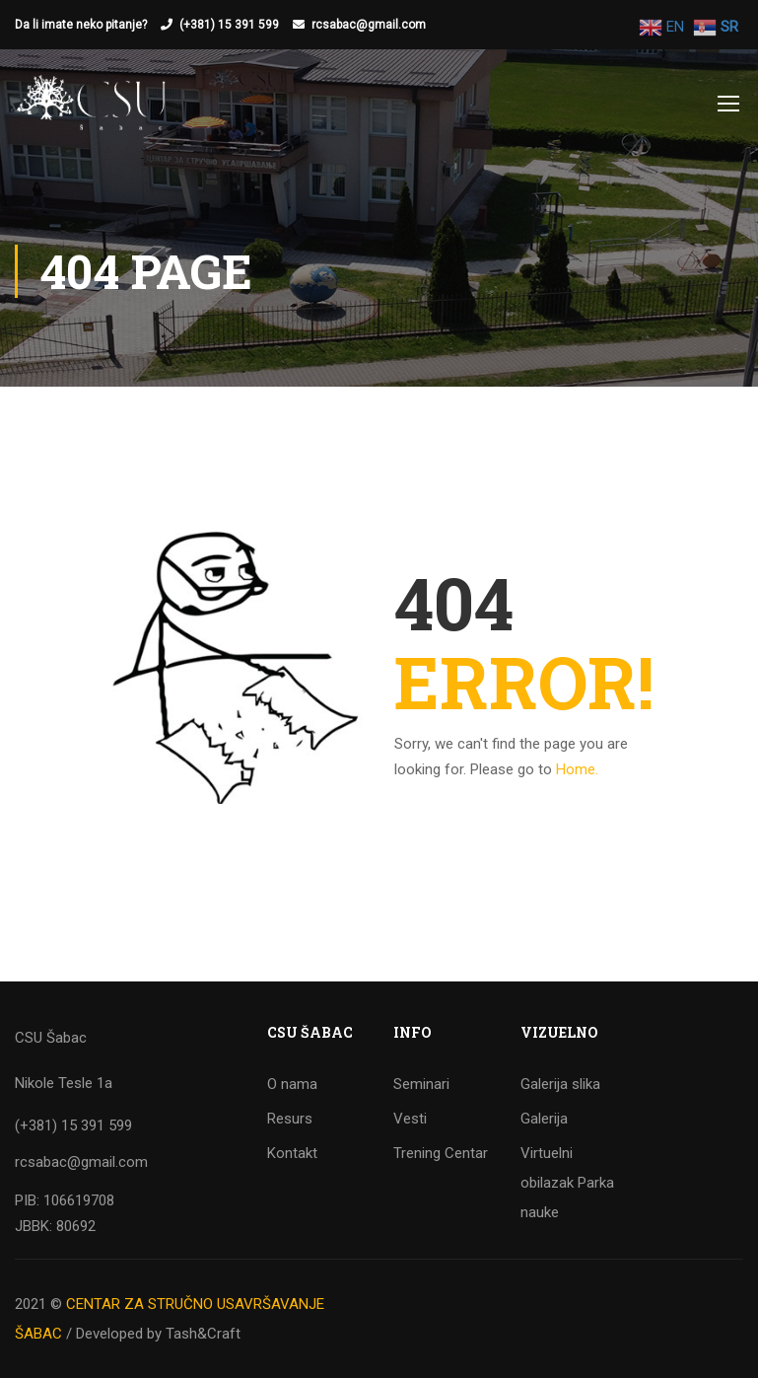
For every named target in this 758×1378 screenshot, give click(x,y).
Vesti (410, 1118)
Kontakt (292, 1153)
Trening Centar (440, 1153)
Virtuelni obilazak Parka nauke (567, 1182)
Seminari (421, 1084)
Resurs (289, 1118)
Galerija (544, 1118)
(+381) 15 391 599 (229, 25)
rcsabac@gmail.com (368, 25)
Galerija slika (560, 1084)
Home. (577, 769)
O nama (292, 1084)
